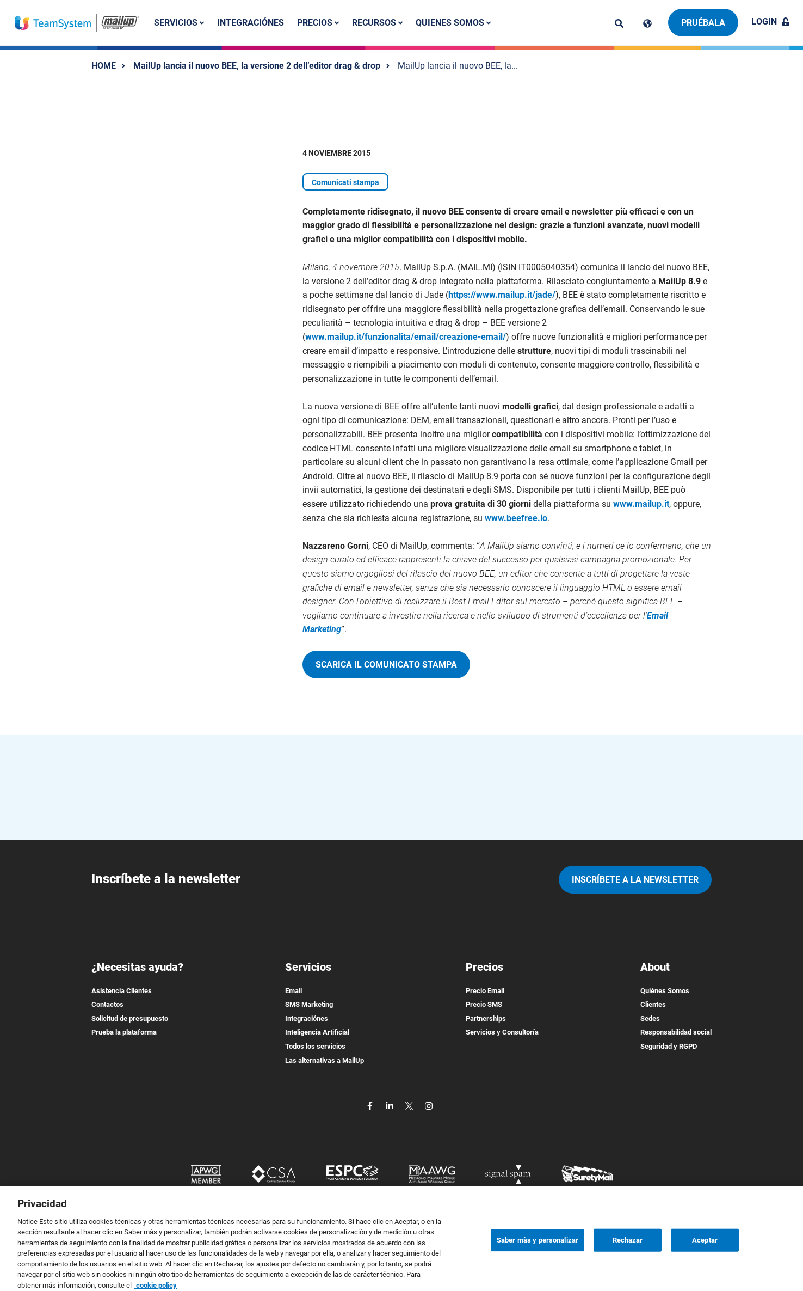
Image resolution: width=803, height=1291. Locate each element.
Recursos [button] (377, 22)
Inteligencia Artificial (317, 1032)
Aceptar (705, 1250)
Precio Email (485, 991)
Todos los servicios (315, 1046)
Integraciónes (250, 22)
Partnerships (486, 1018)
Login (770, 21)
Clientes (653, 1004)
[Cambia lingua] (647, 23)
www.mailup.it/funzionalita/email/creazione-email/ (405, 337)
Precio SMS (484, 1004)
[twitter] (410, 1105)
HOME (103, 65)
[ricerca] (619, 23)
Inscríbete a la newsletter (635, 879)
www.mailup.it (641, 504)
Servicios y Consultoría (502, 1032)
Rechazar (628, 1250)
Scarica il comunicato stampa (386, 664)
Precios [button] (318, 22)
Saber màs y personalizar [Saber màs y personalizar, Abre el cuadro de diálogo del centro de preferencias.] (537, 1250)
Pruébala (703, 22)
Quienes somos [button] (453, 22)
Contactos (107, 1004)
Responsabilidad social (676, 1032)
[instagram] (428, 1105)
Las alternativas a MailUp (324, 1060)
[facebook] (371, 1105)
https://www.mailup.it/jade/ (501, 295)
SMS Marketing (309, 1004)
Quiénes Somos (664, 991)
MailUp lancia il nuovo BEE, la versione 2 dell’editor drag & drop (256, 65)
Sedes (650, 1018)
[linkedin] (390, 1105)
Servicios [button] (179, 22)
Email (293, 991)
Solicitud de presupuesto (129, 1018)
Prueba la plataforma (124, 1032)
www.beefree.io (516, 518)
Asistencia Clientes (121, 991)
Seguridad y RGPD (668, 1046)
